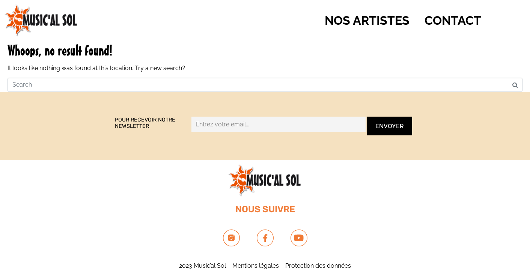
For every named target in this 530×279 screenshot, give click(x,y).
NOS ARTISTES (367, 20)
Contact (453, 20)
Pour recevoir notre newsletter (145, 123)
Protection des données (318, 265)
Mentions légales (255, 265)
